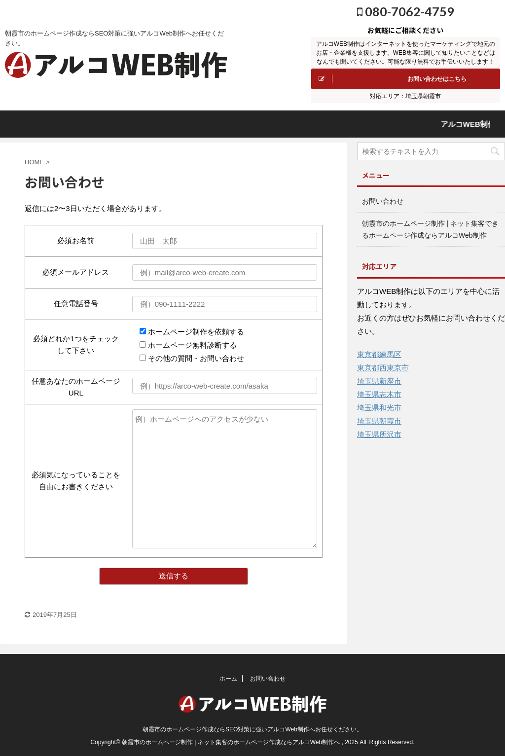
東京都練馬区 (379, 354)
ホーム (228, 678)
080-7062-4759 (405, 11)
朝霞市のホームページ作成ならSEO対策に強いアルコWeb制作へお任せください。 (252, 729)
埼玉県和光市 (379, 407)
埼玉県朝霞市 (379, 421)
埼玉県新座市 (379, 381)
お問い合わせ (382, 201)
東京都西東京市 (383, 367)
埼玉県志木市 (379, 394)
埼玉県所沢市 (379, 434)
